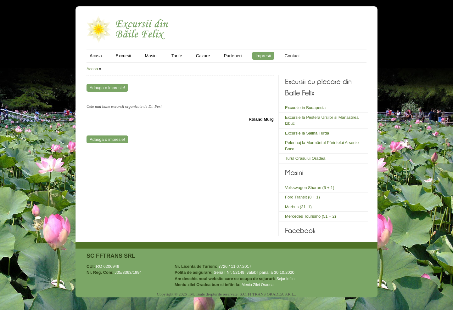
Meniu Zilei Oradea (257, 285)
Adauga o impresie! (107, 87)
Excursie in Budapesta (305, 107)
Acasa (96, 55)
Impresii (263, 55)
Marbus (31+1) (298, 206)
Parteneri (233, 55)
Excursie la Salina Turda (307, 133)
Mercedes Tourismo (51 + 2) (310, 216)
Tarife (176, 55)
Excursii (123, 55)
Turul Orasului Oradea (305, 158)
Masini (151, 55)
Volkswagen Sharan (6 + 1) (309, 187)
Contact (292, 55)
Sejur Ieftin (285, 279)
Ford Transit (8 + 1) (302, 197)
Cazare (203, 55)
